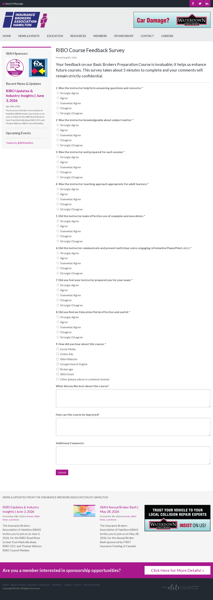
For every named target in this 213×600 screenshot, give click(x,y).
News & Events (29, 35)
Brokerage (65, 369)
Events (30, 516)
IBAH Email (65, 374)
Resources (78, 35)
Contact (147, 35)
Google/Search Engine (72, 364)
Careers (167, 35)
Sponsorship (123, 35)
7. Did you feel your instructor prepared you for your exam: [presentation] (94, 280)
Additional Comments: (70, 443)
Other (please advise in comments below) (83, 379)
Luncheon (14, 519)
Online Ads (65, 354)
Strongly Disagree (70, 113)
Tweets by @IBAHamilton (19, 142)
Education (55, 35)
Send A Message (14, 3)
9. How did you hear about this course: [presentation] (81, 344)
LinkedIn (206, 3)
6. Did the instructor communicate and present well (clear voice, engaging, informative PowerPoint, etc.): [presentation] (124, 248)
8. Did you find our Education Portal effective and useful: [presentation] (93, 312)
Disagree (64, 108)
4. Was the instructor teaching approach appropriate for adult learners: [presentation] (102, 184)
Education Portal (92, 584)
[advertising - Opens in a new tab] (38, 67)
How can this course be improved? (77, 414)
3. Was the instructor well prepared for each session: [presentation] (90, 152)
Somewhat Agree (69, 103)
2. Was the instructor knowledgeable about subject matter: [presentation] (95, 120)
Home (7, 35)
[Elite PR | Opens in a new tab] (180, 587)
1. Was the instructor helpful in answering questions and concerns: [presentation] (99, 88)
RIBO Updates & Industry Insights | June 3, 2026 (25, 96)
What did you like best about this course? (82, 386)
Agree (62, 98)
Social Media (66, 349)
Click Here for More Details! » (177, 570)
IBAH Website (67, 359)
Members (100, 35)
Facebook (192, 3)
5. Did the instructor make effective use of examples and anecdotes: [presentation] (100, 216)
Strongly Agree (68, 93)
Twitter (199, 3)
